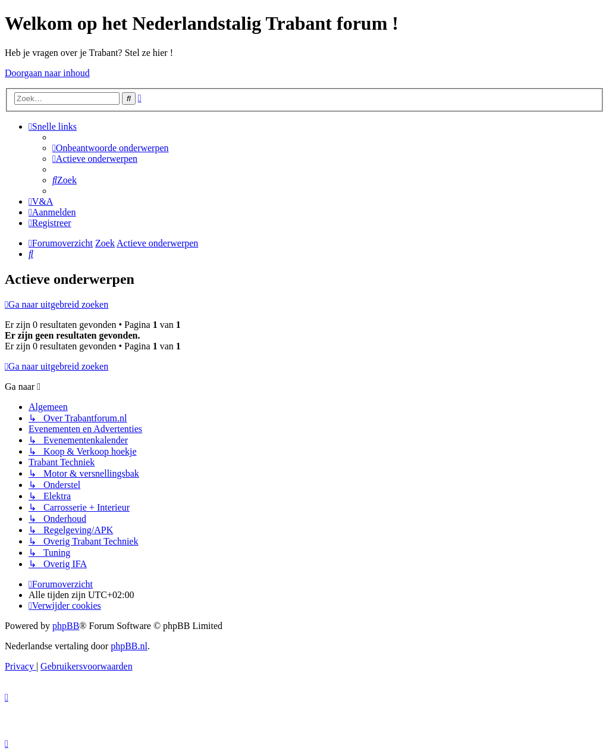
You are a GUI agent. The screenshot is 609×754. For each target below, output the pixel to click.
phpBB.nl (129, 646)
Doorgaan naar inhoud (47, 73)
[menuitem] (110, 148)
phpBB (65, 626)
